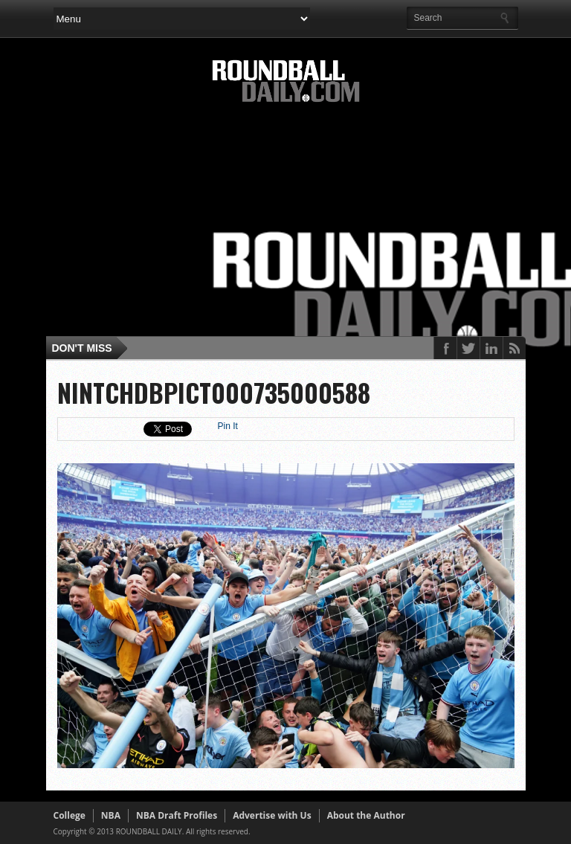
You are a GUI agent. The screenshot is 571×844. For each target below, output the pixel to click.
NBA (110, 815)
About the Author (366, 815)
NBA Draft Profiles (176, 815)
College (70, 815)
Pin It (228, 426)
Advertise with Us (272, 815)
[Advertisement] (312, 224)
